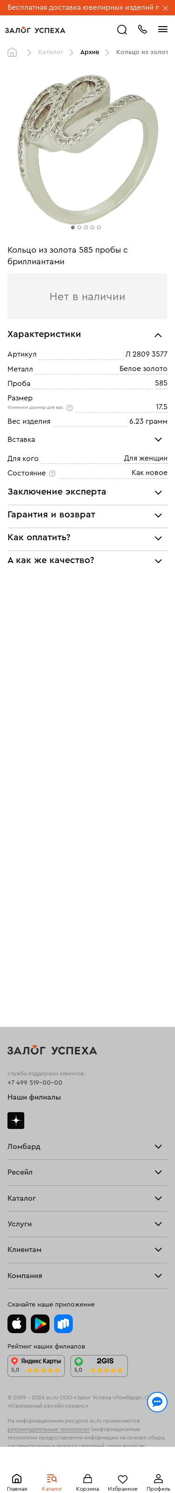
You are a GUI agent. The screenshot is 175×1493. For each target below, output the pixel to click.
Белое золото (143, 368)
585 (161, 383)
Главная (14, 52)
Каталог (50, 52)
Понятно (87, 1470)
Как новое (150, 472)
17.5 (162, 407)
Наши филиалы (34, 1097)
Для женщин (146, 458)
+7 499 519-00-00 (35, 1083)
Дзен (15, 1120)
